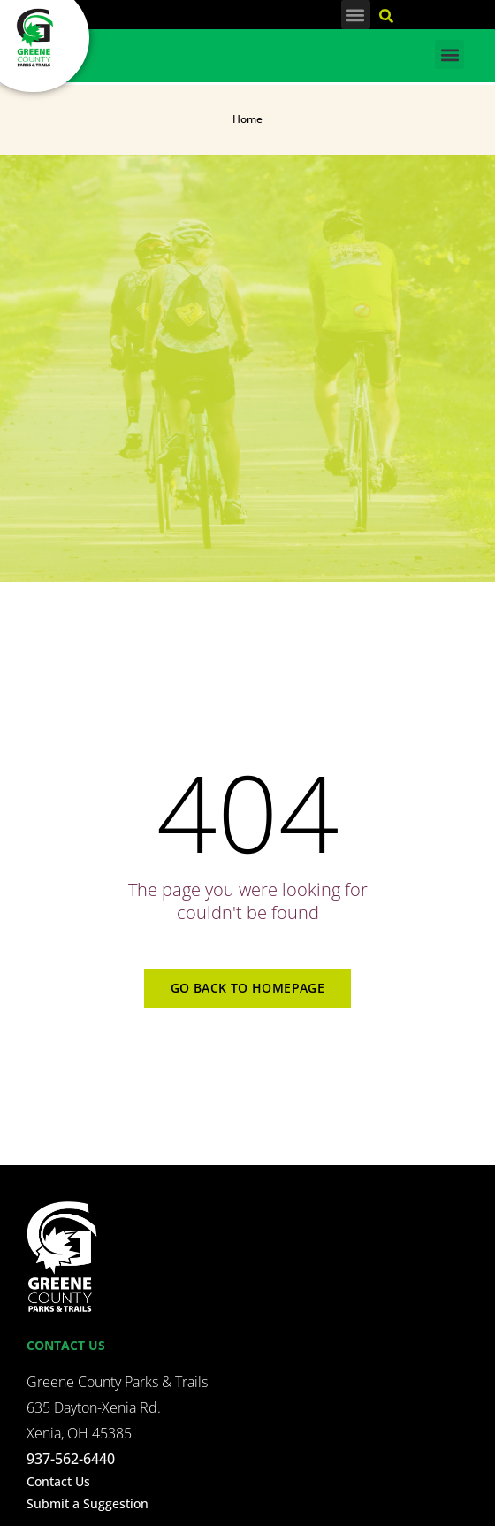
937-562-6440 (71, 1458)
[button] (355, 14)
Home (247, 119)
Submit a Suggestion (87, 1503)
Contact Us (58, 1481)
